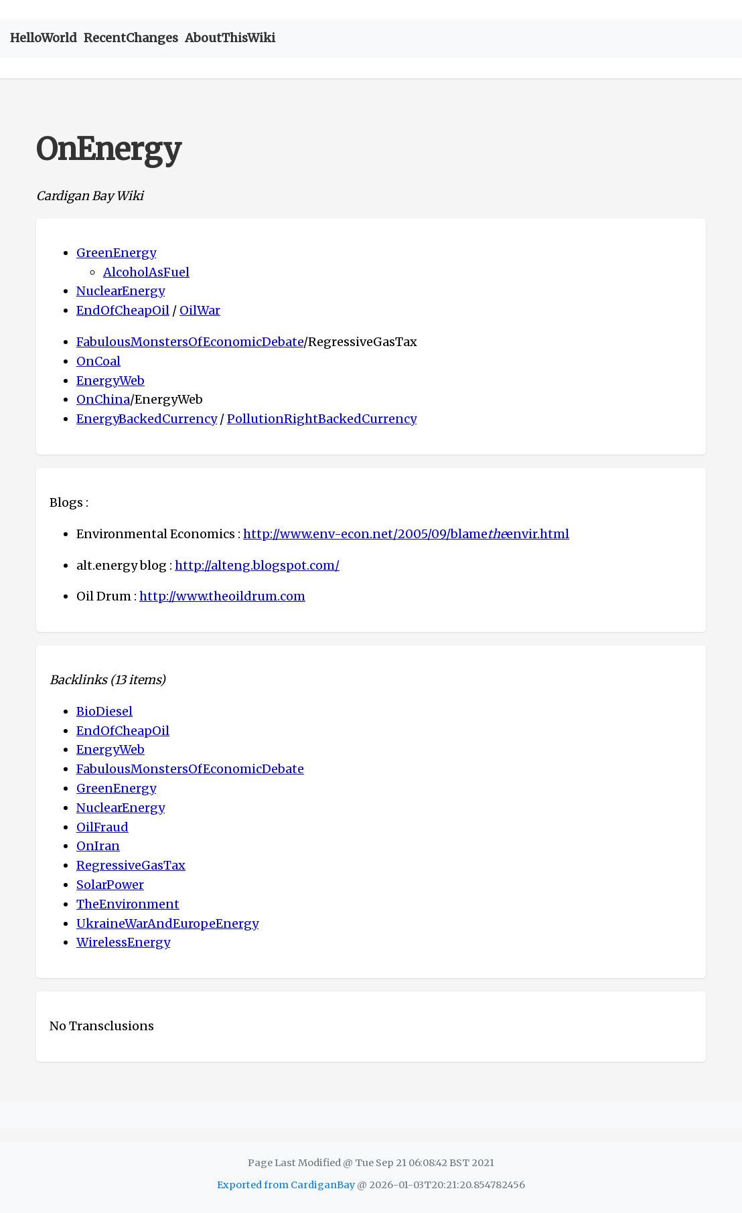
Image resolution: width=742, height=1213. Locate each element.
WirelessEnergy (123, 942)
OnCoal (98, 361)
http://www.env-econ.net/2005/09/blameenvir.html (406, 534)
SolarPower (110, 884)
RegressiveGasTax (131, 865)
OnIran (98, 846)
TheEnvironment (127, 904)
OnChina (103, 399)
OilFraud (102, 827)
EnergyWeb (110, 380)
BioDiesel (104, 711)
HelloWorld (43, 38)
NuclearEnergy (120, 291)
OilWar (199, 310)
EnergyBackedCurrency (146, 418)
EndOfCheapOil (122, 310)
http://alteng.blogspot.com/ (257, 565)
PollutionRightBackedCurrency (322, 418)
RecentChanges (131, 38)
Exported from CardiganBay (286, 1185)
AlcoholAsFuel (146, 272)
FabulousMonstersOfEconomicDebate (189, 341)
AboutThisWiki (230, 38)
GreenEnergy (116, 252)
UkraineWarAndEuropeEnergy (167, 923)
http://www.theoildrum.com (222, 596)
